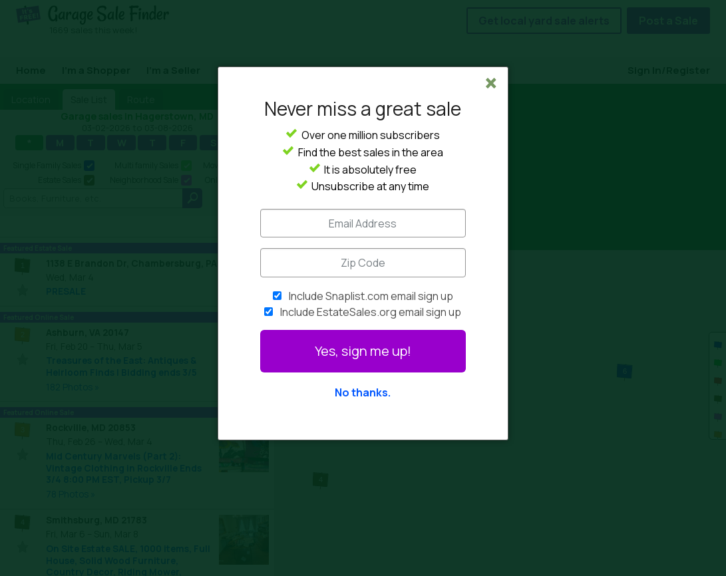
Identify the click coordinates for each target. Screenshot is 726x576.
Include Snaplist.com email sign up (371, 296)
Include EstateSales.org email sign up (370, 312)
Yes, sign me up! (363, 351)
